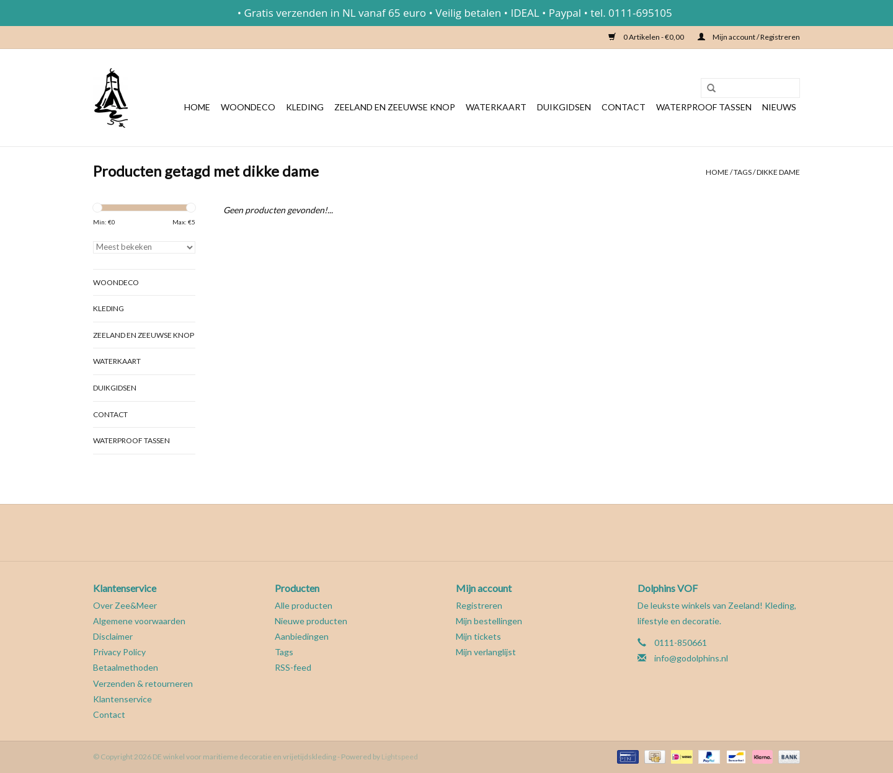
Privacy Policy (119, 652)
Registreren (479, 605)
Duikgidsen (564, 107)
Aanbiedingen (302, 636)
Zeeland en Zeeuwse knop (394, 107)
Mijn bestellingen (489, 621)
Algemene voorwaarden (139, 621)
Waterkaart (496, 107)
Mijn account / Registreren (749, 37)
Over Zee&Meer (125, 605)
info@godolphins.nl (691, 658)
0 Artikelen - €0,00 (646, 37)
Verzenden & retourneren (143, 683)
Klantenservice (122, 699)
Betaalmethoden (125, 667)
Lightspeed (399, 756)
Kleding (305, 107)
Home (197, 107)
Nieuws (779, 107)
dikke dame (778, 172)
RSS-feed (293, 667)
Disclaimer (113, 636)
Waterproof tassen (704, 107)
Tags (743, 172)
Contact (624, 107)
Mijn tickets (478, 636)
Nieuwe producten (311, 621)
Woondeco (248, 107)
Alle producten (303, 605)
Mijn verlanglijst (486, 652)
